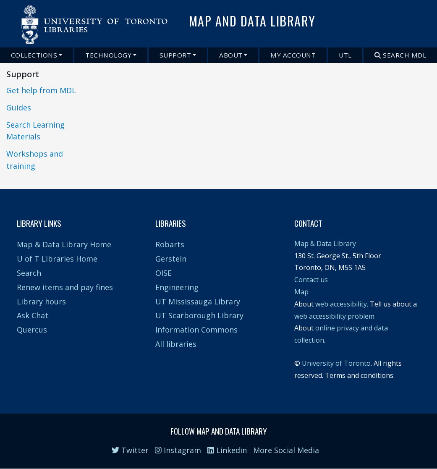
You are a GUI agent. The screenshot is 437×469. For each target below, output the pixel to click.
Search (29, 273)
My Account (293, 55)
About (231, 55)
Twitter (130, 450)
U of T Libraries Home (57, 259)
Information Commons (196, 330)
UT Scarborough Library (199, 315)
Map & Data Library (325, 243)
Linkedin (227, 450)
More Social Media (286, 450)
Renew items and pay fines (65, 287)
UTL (345, 55)
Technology (108, 55)
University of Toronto (336, 363)
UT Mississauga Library (197, 301)
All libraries (175, 344)
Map (301, 291)
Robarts (169, 244)
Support (175, 55)
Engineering (177, 287)
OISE (163, 273)
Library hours (41, 301)
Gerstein (170, 259)
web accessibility (341, 304)
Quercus (32, 330)
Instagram (178, 450)
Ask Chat (32, 315)
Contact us (311, 279)
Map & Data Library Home (64, 244)
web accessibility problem (334, 316)
